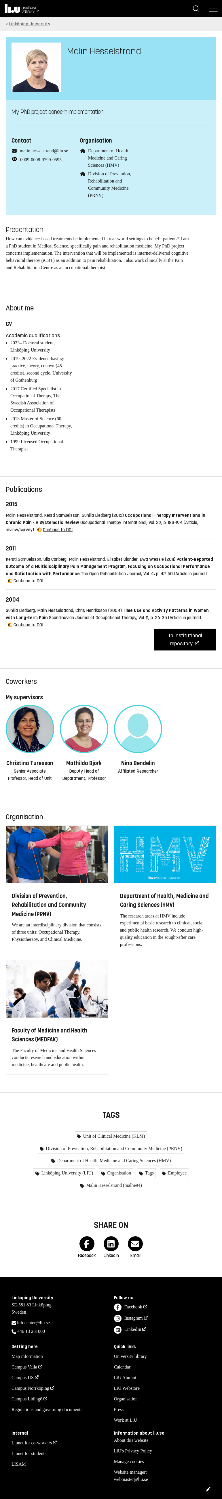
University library (130, 1356)
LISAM (19, 1464)
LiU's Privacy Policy (133, 1450)
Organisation (118, 1172)
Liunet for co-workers (32, 1442)
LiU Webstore (127, 1388)
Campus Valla (24, 1366)
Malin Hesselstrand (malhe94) (113, 1185)
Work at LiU (125, 1420)
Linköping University (29, 24)
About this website (131, 1440)
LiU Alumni (125, 1377)
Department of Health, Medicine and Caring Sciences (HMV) (109, 158)
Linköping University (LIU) (66, 1172)
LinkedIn (127, 1330)
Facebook (128, 1307)
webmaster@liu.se (131, 1479)
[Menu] (213, 8)
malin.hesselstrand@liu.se (44, 150)
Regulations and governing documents (47, 1409)
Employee (177, 1172)
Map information (27, 1356)
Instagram (128, 1319)
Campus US (23, 1377)
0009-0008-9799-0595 (41, 159)
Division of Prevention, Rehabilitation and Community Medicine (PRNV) (113, 1148)
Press (119, 1409)
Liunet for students (29, 1453)
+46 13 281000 (31, 1331)
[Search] (196, 8)
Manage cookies (129, 1461)
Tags (149, 1172)
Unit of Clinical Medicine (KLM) (113, 1136)
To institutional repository (185, 639)
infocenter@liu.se (33, 1322)
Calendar (122, 1366)
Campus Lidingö (27, 1398)
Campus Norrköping (30, 1388)
